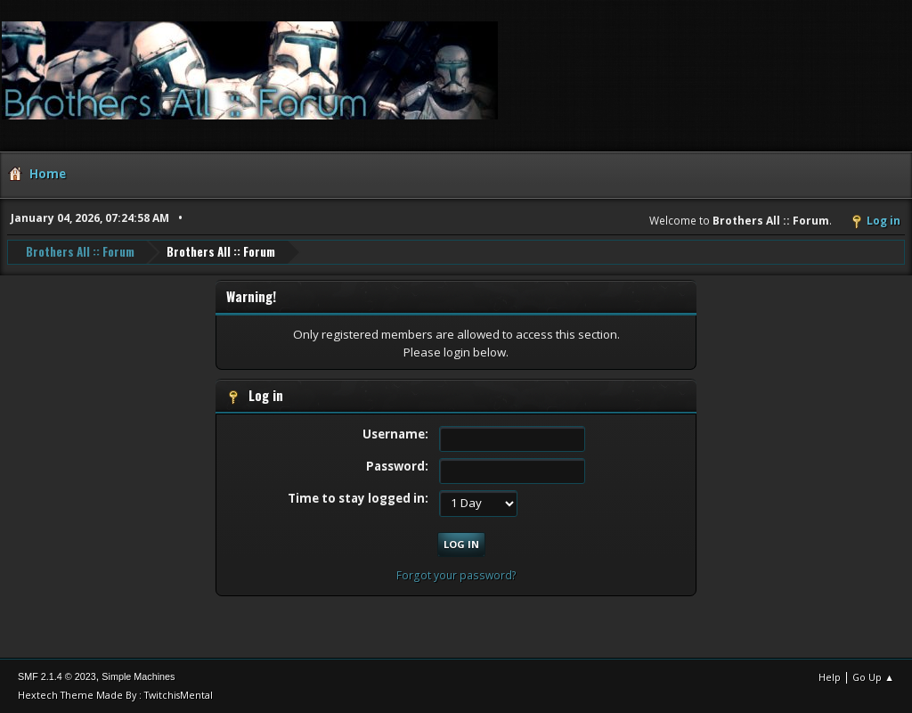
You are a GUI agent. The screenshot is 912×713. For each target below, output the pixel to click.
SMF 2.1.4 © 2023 (57, 676)
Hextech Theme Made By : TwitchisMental (115, 694)
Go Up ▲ (873, 677)
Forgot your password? (456, 575)
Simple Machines (138, 676)
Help (829, 677)
